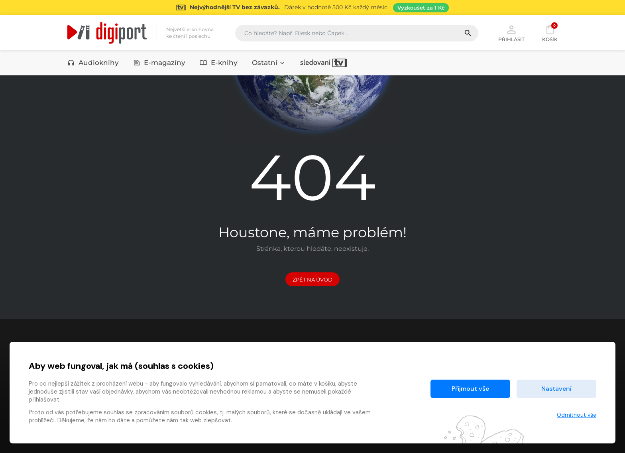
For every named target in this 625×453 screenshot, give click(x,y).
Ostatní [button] (268, 63)
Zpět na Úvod (312, 279)
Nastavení (556, 388)
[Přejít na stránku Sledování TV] (312, 7)
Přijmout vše (470, 388)
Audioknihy (93, 63)
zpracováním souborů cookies (175, 412)
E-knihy (219, 63)
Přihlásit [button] (511, 33)
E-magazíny (159, 63)
